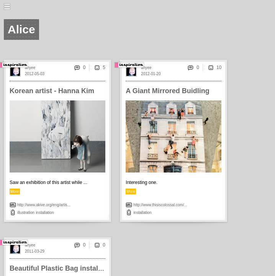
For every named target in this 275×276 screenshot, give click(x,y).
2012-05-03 (34, 74)
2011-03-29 (34, 251)
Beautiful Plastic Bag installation (63, 268)
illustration (25, 212)
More (14, 191)
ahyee (30, 68)
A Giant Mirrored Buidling (167, 91)
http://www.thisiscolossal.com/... (160, 205)
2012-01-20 (150, 74)
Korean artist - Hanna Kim (52, 91)
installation (45, 212)
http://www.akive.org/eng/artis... (43, 205)
